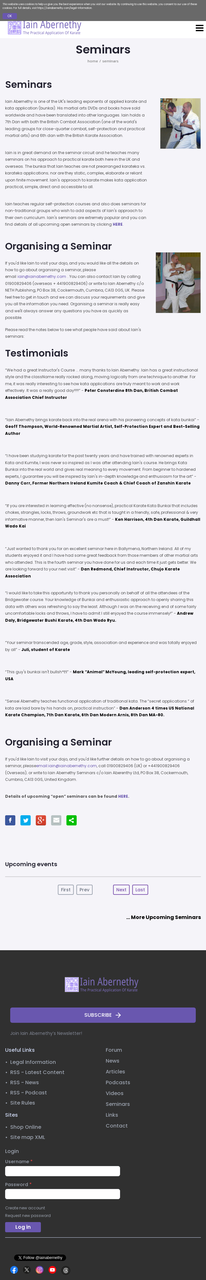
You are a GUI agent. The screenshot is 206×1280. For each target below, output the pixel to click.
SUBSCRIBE (103, 1015)
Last (140, 890)
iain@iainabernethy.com (42, 276)
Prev (84, 890)
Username (19, 1161)
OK (10, 16)
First (66, 890)
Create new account (25, 1208)
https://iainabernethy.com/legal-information (64, 8)
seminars (110, 61)
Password (18, 1184)
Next (121, 890)
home (93, 61)
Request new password (28, 1215)
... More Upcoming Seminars (163, 917)
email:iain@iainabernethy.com (66, 765)
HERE (118, 224)
